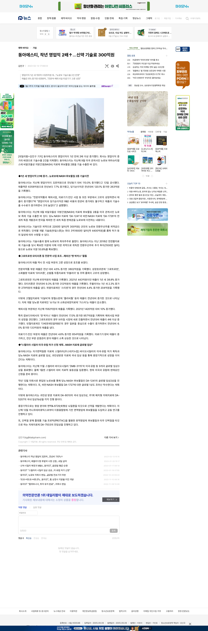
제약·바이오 (66, 18)
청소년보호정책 (107, 611)
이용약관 (73, 611)
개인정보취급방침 (89, 611)
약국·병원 (81, 18)
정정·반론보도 (183, 611)
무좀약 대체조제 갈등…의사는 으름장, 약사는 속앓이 (147, 188)
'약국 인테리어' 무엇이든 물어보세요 (143, 78)
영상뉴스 (137, 18)
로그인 (157, 18)
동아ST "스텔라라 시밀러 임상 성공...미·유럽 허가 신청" (45, 470)
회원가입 (167, 18)
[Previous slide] (45, 34)
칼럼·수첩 (95, 18)
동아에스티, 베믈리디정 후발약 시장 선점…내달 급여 (43, 461)
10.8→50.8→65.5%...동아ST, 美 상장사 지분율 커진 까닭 (47, 479)
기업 (35, 48)
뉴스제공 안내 (59, 611)
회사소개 (22, 611)
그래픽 (149, 18)
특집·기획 (123, 18)
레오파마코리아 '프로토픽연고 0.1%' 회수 (146, 74)
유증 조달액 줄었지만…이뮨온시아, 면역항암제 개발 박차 (147, 199)
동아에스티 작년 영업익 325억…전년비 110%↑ (41, 456)
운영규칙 (115, 538)
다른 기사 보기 (111, 437)
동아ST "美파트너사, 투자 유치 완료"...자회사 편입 (43, 484)
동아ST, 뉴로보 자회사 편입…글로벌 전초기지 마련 (43, 475)
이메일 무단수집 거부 (152, 611)
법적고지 (122, 611)
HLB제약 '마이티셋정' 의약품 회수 (143, 60)
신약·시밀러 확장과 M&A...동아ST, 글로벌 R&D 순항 (44, 465)
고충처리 (169, 611)
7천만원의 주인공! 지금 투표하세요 (143, 63)
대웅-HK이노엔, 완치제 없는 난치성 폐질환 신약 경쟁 (147, 191)
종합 (40, 18)
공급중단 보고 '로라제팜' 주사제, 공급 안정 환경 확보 (147, 202)
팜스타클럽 (45, 31)
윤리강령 (135, 611)
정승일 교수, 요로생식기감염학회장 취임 (149, 85)
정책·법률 (51, 18)
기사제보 (178, 18)
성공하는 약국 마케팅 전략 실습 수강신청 (145, 67)
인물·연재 (109, 18)
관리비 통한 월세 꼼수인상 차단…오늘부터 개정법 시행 (147, 195)
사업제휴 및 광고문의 (40, 611)
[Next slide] (48, 34)
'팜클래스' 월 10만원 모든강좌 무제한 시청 (146, 71)
